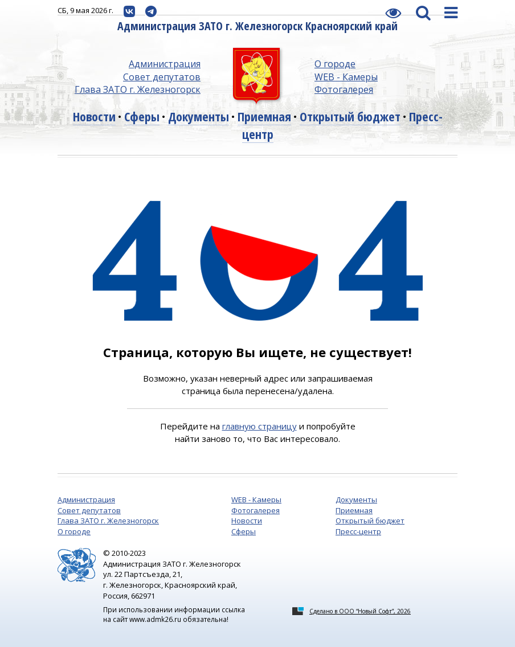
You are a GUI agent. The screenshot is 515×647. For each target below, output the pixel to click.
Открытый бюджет (350, 116)
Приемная (264, 116)
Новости (94, 116)
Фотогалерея (343, 89)
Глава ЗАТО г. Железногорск (138, 89)
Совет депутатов (162, 77)
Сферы (142, 116)
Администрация (165, 64)
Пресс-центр (358, 531)
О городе (334, 64)
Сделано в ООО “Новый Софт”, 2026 (360, 611)
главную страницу (259, 426)
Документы (198, 116)
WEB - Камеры (346, 77)
